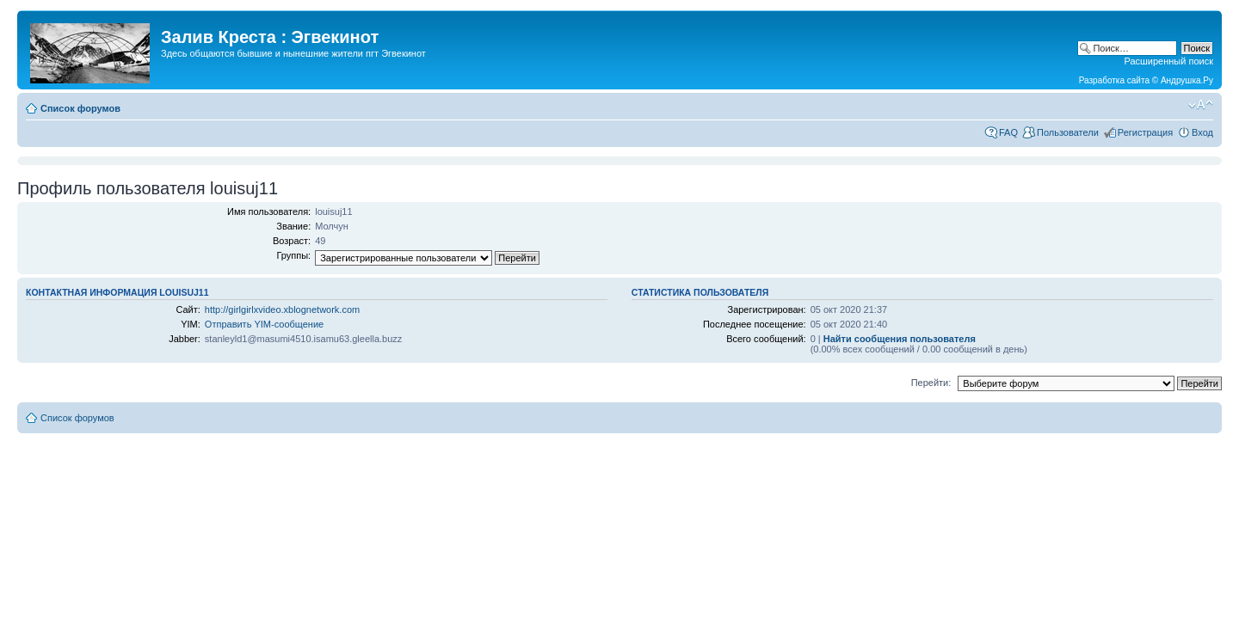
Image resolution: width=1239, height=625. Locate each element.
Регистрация (1145, 132)
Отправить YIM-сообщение (264, 324)
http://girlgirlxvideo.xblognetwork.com (282, 309)
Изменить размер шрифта (1200, 105)
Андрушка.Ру (1187, 80)
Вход (1202, 132)
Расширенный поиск (1168, 61)
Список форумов (80, 108)
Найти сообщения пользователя (899, 339)
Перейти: (931, 382)
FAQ (1008, 132)
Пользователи (1068, 132)
